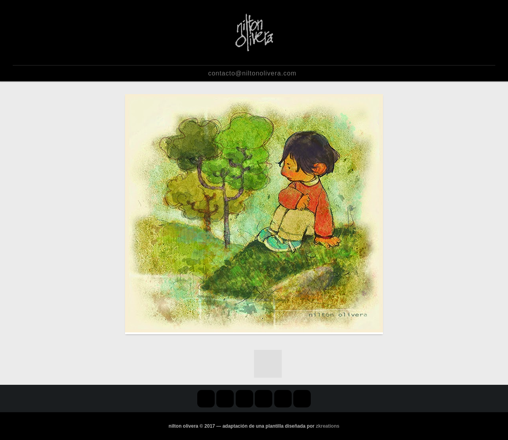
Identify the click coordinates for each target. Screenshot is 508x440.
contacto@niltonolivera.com (252, 73)
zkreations (327, 426)
